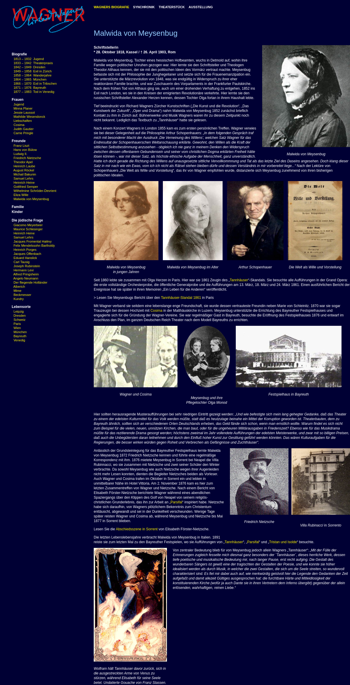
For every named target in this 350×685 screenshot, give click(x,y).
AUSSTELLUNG (201, 7)
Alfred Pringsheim (25, 274)
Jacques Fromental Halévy (32, 241)
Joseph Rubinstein (26, 266)
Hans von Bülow (25, 149)
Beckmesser (22, 295)
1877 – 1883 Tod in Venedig (33, 91)
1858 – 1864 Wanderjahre (32, 75)
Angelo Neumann (25, 278)
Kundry (18, 299)
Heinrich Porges (24, 249)
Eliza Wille (20, 195)
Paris (17, 324)
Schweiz (19, 319)
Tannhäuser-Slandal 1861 (181, 298)
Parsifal (176, 502)
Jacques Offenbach (26, 253)
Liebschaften (22, 120)
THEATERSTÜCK (172, 7)
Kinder (17, 212)
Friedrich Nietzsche (27, 158)
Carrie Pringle (23, 133)
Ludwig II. (20, 154)
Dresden (19, 315)
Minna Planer (23, 108)
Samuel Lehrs (23, 178)
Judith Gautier (23, 129)
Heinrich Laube (24, 166)
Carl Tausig (21, 262)
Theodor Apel (23, 162)
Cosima (18, 125)
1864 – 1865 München (30, 79)
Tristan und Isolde (283, 542)
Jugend (18, 104)
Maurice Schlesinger (27, 229)
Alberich (19, 286)
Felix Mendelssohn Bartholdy (33, 245)
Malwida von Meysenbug (31, 199)
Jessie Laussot (24, 112)
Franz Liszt (21, 145)
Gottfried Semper (25, 186)
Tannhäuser (239, 280)
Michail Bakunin (24, 174)
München (20, 332)
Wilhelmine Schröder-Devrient (34, 190)
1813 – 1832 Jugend (28, 59)
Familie (18, 207)
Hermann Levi (23, 270)
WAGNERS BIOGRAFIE (111, 7)
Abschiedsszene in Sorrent (137, 529)
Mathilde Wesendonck (29, 116)
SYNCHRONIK (144, 7)
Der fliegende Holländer (29, 282)
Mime (17, 290)
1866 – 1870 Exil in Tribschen (35, 83)
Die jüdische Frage (27, 220)
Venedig (19, 340)
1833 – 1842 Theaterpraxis (33, 63)
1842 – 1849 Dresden (29, 67)
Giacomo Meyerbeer (27, 225)
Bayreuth (19, 336)
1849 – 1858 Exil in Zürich (32, 71)
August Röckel (23, 170)
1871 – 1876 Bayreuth (29, 87)
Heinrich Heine (24, 182)
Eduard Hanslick (24, 258)
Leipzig (18, 311)
